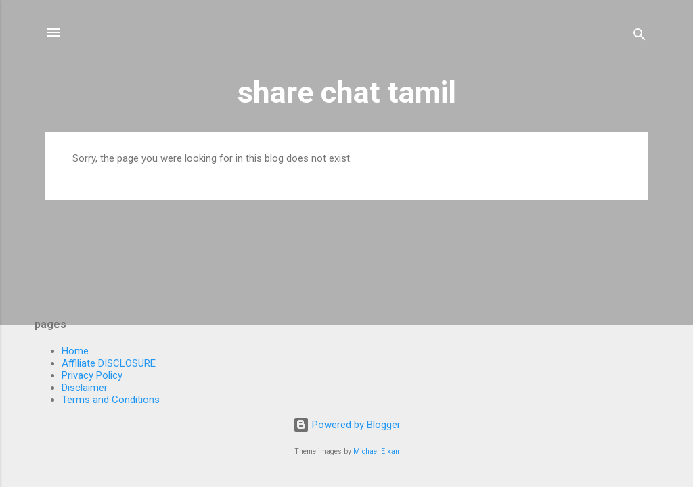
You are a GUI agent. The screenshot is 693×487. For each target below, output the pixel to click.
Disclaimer (85, 387)
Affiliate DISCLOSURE (109, 363)
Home (75, 351)
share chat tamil (347, 92)
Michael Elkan (376, 451)
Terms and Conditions (111, 400)
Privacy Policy (92, 375)
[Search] (639, 36)
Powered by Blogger (347, 425)
